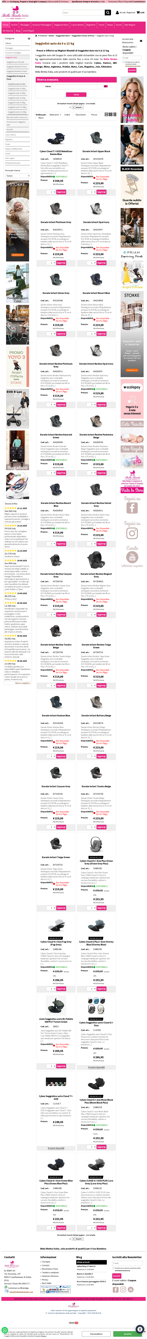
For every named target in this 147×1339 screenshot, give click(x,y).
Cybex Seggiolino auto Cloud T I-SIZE (56, 1097)
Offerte (8, 43)
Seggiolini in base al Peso (16, 77)
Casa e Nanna (77, 24)
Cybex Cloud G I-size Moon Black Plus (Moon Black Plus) (96, 1101)
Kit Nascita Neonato (12, 163)
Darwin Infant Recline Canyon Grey (56, 575)
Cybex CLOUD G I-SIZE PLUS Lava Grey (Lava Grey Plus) (96, 1182)
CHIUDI (145, 1331)
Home (6, 24)
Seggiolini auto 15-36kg (17, 107)
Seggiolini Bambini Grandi (17, 71)
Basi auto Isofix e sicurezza (17, 117)
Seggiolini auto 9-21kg (16, 98)
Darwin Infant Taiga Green (56, 857)
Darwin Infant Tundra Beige (96, 786)
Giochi (119, 24)
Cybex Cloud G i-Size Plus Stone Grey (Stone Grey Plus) (96, 862)
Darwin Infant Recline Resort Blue (56, 504)
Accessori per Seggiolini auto (16, 123)
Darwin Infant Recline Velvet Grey (96, 504)
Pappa (110, 24)
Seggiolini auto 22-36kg (17, 112)
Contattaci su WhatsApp (18, 1288)
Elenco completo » (23, 683)
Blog (18, 30)
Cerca (48, 86)
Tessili (101, 24)
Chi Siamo (46, 1261)
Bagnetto (91, 24)
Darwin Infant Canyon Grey (56, 786)
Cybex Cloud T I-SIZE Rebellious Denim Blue (56, 153)
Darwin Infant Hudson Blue (56, 715)
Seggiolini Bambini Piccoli (17, 66)
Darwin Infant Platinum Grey (56, 222)
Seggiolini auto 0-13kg (16, 84)
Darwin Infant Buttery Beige (96, 715)
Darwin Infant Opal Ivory (96, 222)
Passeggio (25, 24)
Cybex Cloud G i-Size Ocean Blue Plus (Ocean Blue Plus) (56, 1182)
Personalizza (96, 1334)
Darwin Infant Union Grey (56, 293)
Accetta (127, 1334)
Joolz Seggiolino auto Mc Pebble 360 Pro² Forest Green (56, 1020)
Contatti (45, 1265)
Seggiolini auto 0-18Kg (16, 88)
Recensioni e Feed (50, 1269)
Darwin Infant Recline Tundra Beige (56, 646)
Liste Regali (28, 30)
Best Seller (46, 1283)
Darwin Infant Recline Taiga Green (96, 646)
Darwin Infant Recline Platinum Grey (56, 365)
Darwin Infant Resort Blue (96, 293)
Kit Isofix (10, 129)
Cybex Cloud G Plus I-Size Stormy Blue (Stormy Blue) (96, 943)
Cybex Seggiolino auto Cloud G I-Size (96, 1024)
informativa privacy (132, 66)
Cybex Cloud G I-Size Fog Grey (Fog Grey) (55, 943)
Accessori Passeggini (41, 24)
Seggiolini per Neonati (15, 62)
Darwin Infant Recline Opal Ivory (96, 363)
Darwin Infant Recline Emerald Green (56, 436)
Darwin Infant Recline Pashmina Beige (96, 436)
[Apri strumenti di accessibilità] (140, 1329)
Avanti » (79, 107)
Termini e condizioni (50, 1272)
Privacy (44, 1336)
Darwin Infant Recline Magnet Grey (96, 575)
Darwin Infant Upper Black (96, 151)
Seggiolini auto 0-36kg (16, 93)
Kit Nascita (8, 30)
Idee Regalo (129, 24)
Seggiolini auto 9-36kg (16, 102)
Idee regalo (9, 158)
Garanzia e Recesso (50, 1276)
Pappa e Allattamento (13, 149)
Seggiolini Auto (61, 24)
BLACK (14, 24)
